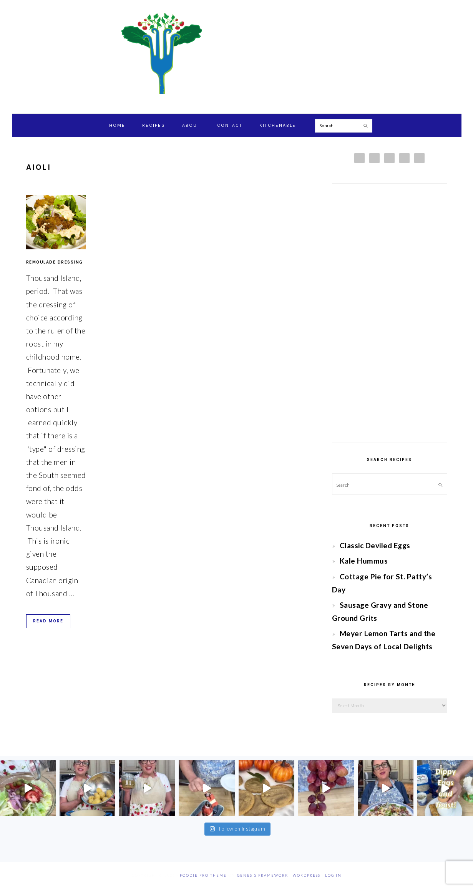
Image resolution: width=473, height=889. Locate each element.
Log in (333, 875)
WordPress (306, 875)
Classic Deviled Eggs (375, 545)
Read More (48, 621)
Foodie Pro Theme (203, 875)
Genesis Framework (262, 875)
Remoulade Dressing (54, 262)
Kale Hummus (364, 560)
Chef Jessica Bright (236, 53)
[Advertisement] (389, 313)
